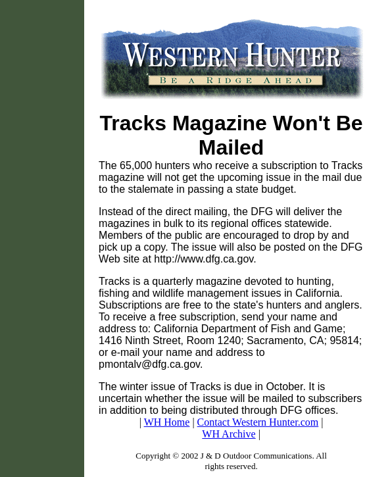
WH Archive (228, 433)
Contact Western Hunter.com (258, 422)
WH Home (167, 422)
